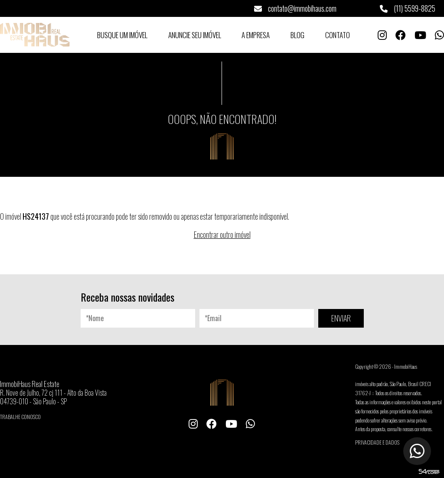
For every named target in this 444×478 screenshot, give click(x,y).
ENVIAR (341, 318)
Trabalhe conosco (20, 416)
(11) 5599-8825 (407, 8)
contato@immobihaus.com (295, 8)
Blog (297, 34)
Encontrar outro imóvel (222, 234)
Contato (337, 34)
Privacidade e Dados (377, 442)
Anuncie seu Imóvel (194, 34)
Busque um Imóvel (122, 34)
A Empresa (256, 34)
